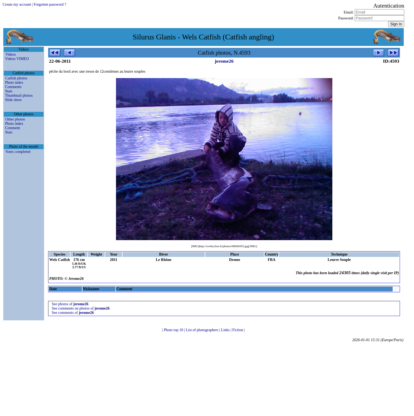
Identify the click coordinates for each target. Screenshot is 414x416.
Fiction (238, 330)
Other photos (15, 119)
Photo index (14, 82)
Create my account (17, 4)
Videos (10, 54)
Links (225, 330)
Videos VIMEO (17, 59)
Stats (8, 91)
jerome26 (224, 61)
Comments (13, 87)
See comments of (73, 313)
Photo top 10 (174, 330)
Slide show (13, 100)
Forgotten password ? (50, 4)
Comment (12, 128)
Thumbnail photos (19, 95)
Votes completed (18, 152)
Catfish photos (16, 78)
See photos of (70, 304)
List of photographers (202, 330)
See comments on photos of (81, 308)
